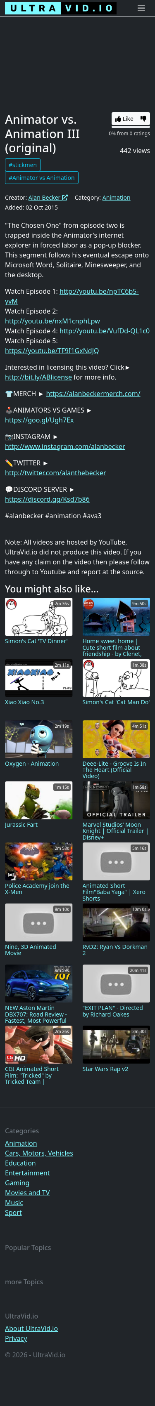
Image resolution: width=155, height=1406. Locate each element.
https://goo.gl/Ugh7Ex (39, 420)
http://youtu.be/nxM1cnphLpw (52, 321)
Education (20, 1163)
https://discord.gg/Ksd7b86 (47, 499)
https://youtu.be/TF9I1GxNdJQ (52, 350)
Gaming (17, 1182)
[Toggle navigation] (141, 8)
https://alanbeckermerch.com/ (93, 393)
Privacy (16, 1338)
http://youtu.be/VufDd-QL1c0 (105, 330)
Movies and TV (27, 1192)
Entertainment (27, 1172)
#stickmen (23, 165)
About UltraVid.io (31, 1328)
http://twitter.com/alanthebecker (55, 472)
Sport (13, 1212)
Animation (117, 197)
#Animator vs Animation (42, 178)
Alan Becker (48, 197)
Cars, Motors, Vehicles (39, 1153)
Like (124, 119)
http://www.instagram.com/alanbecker (65, 446)
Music (14, 1202)
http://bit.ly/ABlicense (38, 377)
